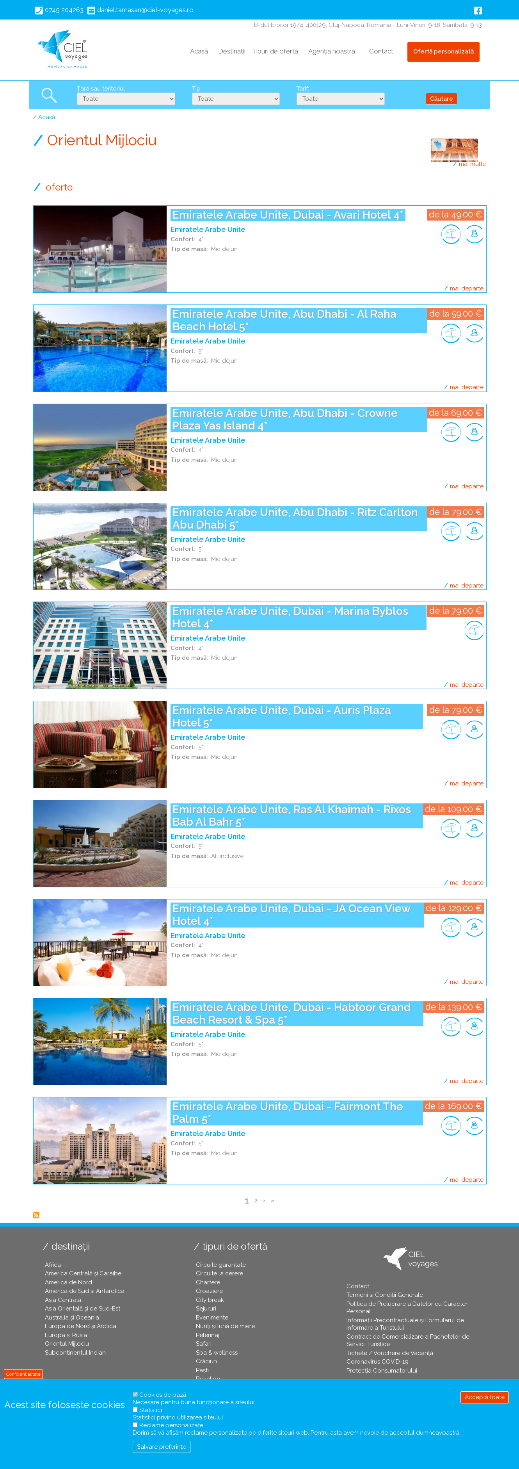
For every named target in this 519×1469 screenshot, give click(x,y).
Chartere (208, 1282)
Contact (381, 51)
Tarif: (303, 88)
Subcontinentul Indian (75, 1352)
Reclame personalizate (171, 1425)
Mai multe (472, 163)
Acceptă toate (485, 1397)
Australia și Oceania (72, 1317)
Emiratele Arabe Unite (208, 229)
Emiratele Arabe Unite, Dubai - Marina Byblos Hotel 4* (290, 617)
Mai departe (466, 288)
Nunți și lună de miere (225, 1326)
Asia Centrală (63, 1299)
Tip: (197, 88)
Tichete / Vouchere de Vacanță (390, 1353)
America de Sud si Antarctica (84, 1291)
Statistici (150, 1410)
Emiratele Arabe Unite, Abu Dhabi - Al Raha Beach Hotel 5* (284, 320)
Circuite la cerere (219, 1273)
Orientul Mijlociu (67, 1343)
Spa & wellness (217, 1352)
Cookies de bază (162, 1394)
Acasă (199, 51)
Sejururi (206, 1308)
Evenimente (212, 1317)
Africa (53, 1264)
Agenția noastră (331, 51)
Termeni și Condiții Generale (385, 1294)
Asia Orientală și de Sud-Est (82, 1308)
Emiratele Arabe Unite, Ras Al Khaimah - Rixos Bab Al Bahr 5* (291, 815)
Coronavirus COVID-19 (378, 1361)
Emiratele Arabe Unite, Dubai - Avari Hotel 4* (287, 214)
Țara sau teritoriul (101, 88)
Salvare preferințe (161, 1446)
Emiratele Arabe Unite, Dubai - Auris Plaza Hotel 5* (281, 716)
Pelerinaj (207, 1335)
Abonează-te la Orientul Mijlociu (36, 1215)
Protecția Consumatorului (382, 1370)
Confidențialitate (23, 1373)
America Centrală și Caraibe (83, 1273)
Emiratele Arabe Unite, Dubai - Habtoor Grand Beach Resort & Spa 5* (291, 1013)
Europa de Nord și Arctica (80, 1326)
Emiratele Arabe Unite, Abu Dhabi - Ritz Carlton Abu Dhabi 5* (295, 518)
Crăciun (206, 1361)
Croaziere (209, 1291)
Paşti (202, 1370)
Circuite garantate (221, 1264)
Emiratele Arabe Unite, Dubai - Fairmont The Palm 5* (287, 1112)
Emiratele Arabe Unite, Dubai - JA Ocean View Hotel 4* (291, 915)
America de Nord (68, 1282)
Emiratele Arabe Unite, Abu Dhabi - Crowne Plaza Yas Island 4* (285, 419)
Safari (204, 1343)
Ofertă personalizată (443, 51)
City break (210, 1299)
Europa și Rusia (66, 1335)
